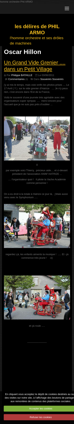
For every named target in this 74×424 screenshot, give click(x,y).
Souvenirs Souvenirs (51, 79)
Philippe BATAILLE (21, 75)
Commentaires (16, 79)
